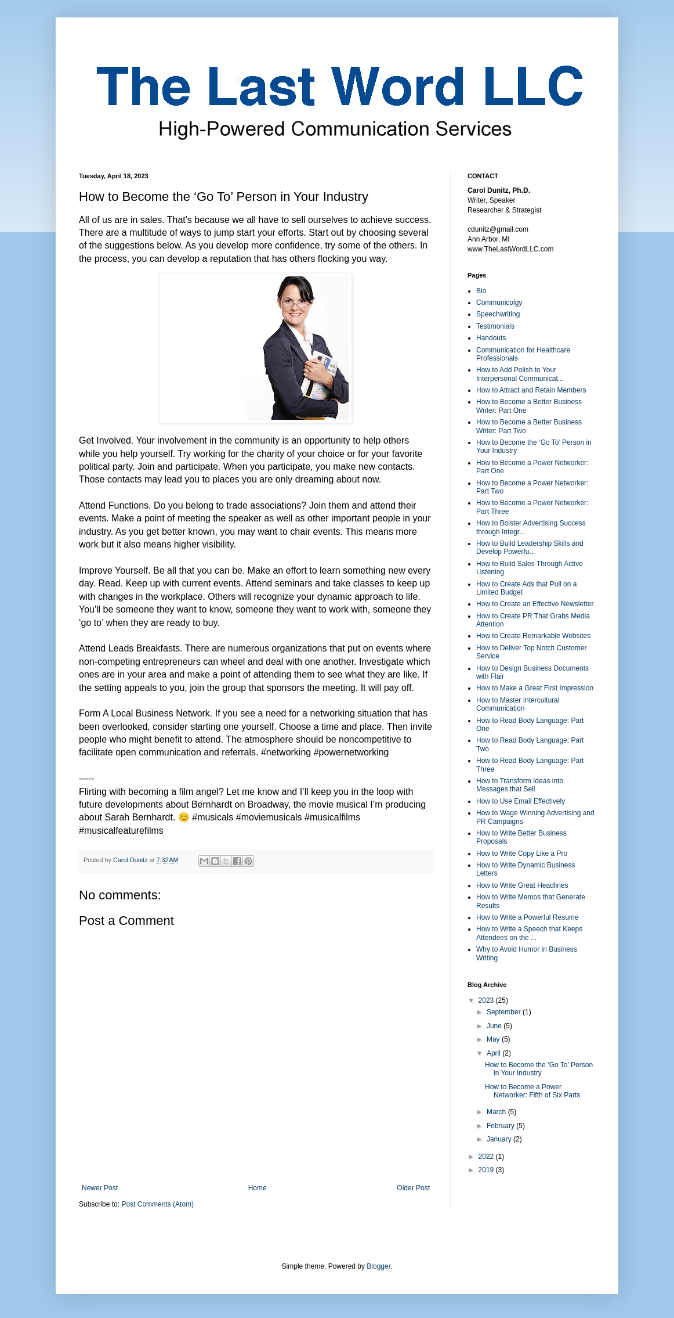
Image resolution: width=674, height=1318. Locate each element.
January (500, 1139)
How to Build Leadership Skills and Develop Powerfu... (530, 547)
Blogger (378, 1266)
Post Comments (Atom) (157, 1204)
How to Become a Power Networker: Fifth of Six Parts (532, 1091)
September (505, 1012)
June (495, 1026)
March (497, 1112)
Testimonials (495, 326)
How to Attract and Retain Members (531, 390)
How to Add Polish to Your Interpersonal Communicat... (520, 374)
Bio (481, 291)
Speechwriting (498, 314)
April (494, 1053)
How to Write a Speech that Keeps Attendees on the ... (529, 933)
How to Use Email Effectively (520, 801)
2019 (487, 1170)
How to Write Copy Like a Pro (521, 853)
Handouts (491, 338)
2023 (487, 1000)
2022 (487, 1157)
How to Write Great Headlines (522, 885)
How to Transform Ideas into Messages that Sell (519, 785)
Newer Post (100, 1188)
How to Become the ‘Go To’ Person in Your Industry (539, 1069)
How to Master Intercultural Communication (517, 704)
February (501, 1126)
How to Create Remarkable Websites (533, 636)
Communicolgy (499, 302)
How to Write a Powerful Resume (527, 917)
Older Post (413, 1188)
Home (257, 1188)
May (494, 1039)
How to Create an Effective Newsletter (535, 604)
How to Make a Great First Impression (534, 688)
